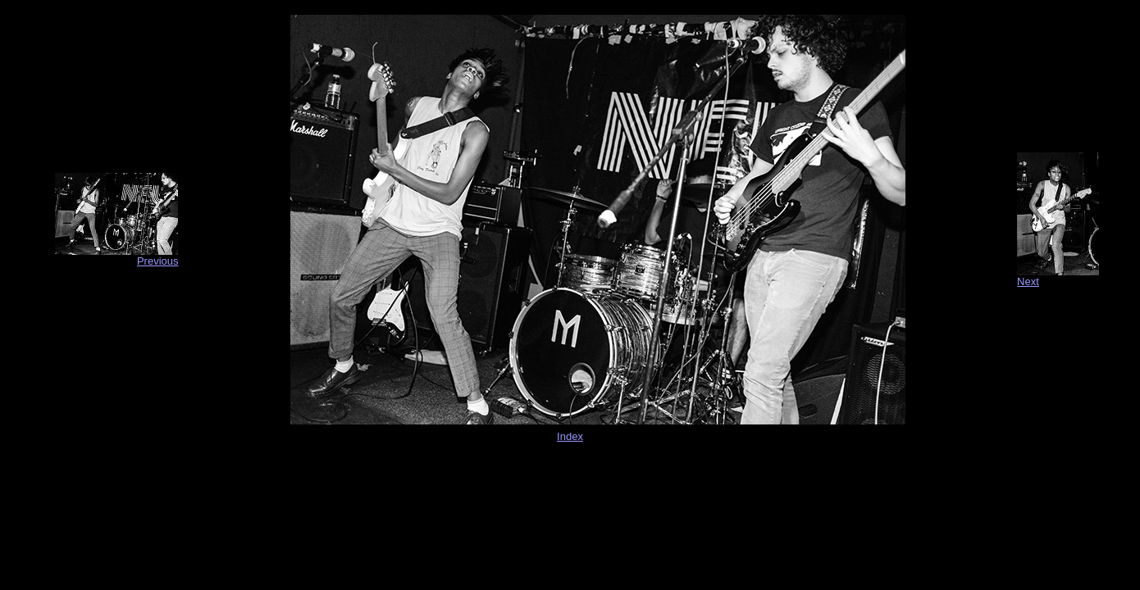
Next (1028, 281)
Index (570, 436)
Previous (158, 261)
